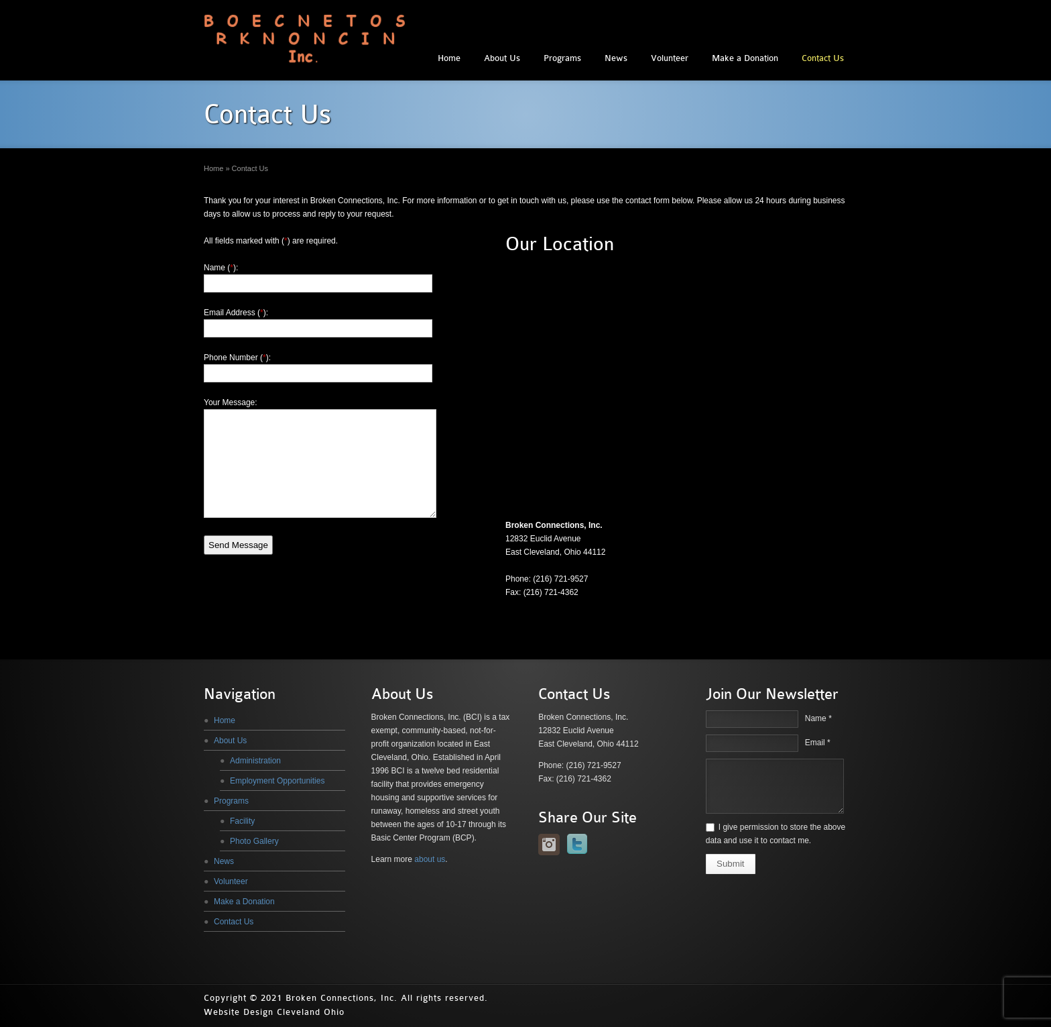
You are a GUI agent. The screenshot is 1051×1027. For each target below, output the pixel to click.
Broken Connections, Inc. (341, 998)
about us (429, 859)
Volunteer (669, 58)
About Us (502, 58)
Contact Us (823, 58)
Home (449, 58)
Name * (818, 718)
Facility (242, 821)
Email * (817, 742)
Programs (562, 58)
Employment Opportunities (277, 781)
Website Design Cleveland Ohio (274, 1012)
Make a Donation (745, 58)
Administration (255, 760)
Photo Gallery (254, 841)
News (616, 58)
